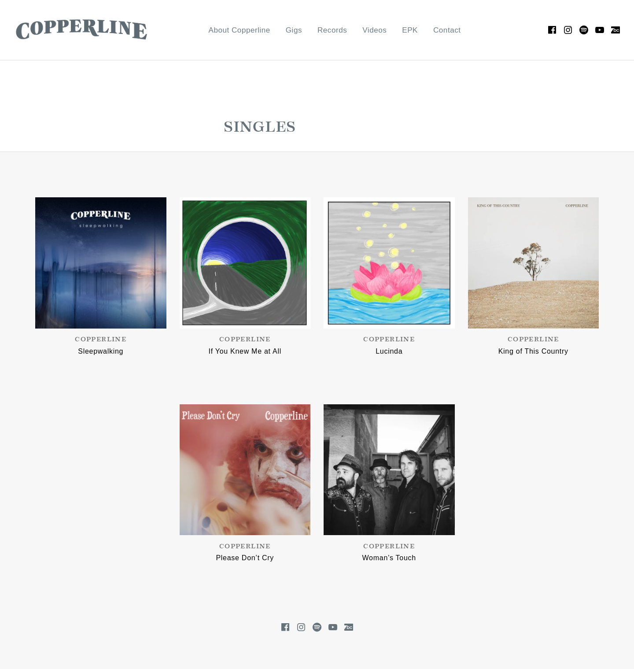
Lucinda (389, 351)
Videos (374, 30)
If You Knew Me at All (245, 351)
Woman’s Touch (389, 558)
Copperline (100, 339)
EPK (410, 30)
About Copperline (239, 30)
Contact (447, 30)
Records (332, 30)
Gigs (294, 30)
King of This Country (533, 351)
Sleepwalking (100, 351)
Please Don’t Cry (245, 558)
